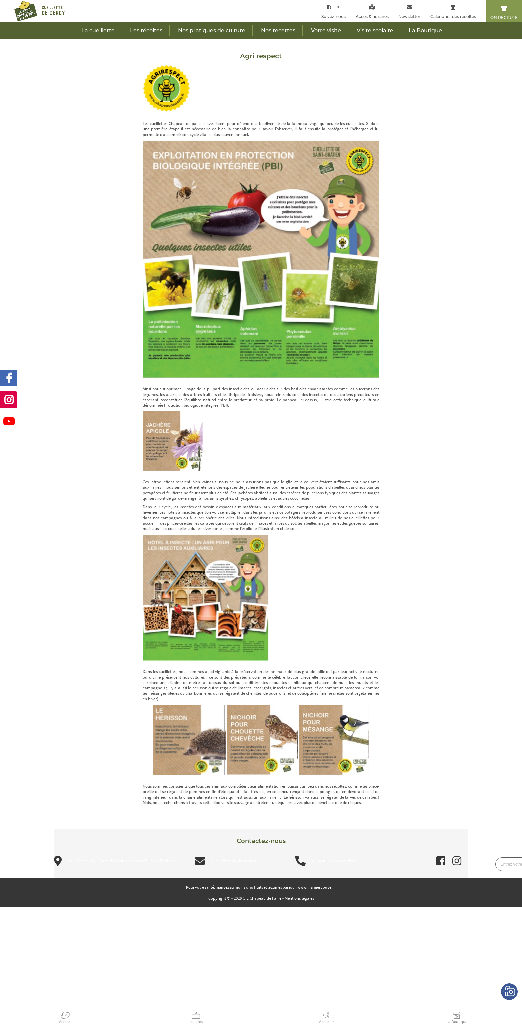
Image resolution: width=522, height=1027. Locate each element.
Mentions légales (299, 898)
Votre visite (326, 30)
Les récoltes (146, 30)
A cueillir (326, 1022)
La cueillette (98, 30)
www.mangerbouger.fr (316, 887)
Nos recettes (278, 30)
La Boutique (456, 1022)
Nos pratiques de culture (211, 30)
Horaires (196, 1022)
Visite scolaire (375, 30)
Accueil (65, 1022)
